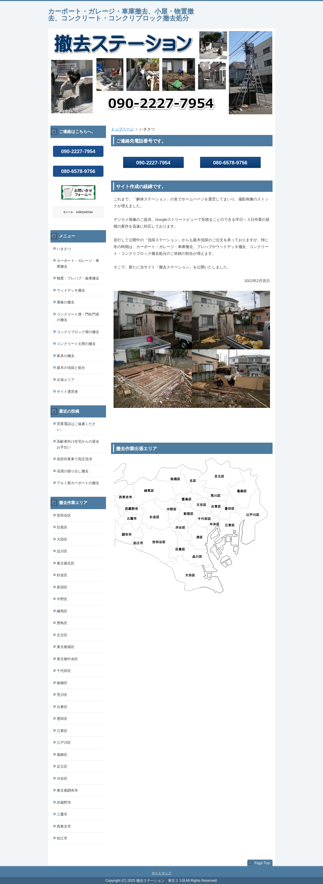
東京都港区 (65, 647)
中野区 (62, 599)
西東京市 (64, 826)
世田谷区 (64, 515)
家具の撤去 (65, 356)
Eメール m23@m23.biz (78, 212)
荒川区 (62, 695)
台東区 (62, 707)
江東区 (62, 731)
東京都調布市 (67, 790)
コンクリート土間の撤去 (76, 344)
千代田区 (64, 671)
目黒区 (62, 527)
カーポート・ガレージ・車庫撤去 (78, 263)
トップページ (122, 129)
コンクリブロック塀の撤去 (78, 332)
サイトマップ (161, 873)
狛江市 (62, 838)
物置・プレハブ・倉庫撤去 (78, 278)
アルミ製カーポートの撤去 (78, 483)
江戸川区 (64, 742)
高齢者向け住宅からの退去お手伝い (78, 444)
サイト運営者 (67, 392)
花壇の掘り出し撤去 (73, 471)
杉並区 (62, 575)
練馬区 (62, 611)
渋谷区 (62, 778)
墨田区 (62, 719)
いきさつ (64, 249)
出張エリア (65, 380)
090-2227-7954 (153, 162)
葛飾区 (62, 755)
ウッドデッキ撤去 (71, 290)
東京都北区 (65, 563)
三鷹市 (62, 814)
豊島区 (62, 623)
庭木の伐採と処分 (71, 368)
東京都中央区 (67, 659)
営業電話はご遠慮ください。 (76, 427)
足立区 (62, 766)
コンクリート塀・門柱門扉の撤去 (78, 317)
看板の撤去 (65, 302)
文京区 (62, 635)
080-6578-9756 (78, 171)
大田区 (62, 539)
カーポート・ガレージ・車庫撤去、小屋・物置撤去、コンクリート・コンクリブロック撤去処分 (121, 15)
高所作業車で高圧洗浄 (74, 459)
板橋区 (62, 683)
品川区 (62, 551)
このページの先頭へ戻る (260, 863)
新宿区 (62, 587)
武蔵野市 (64, 802)
